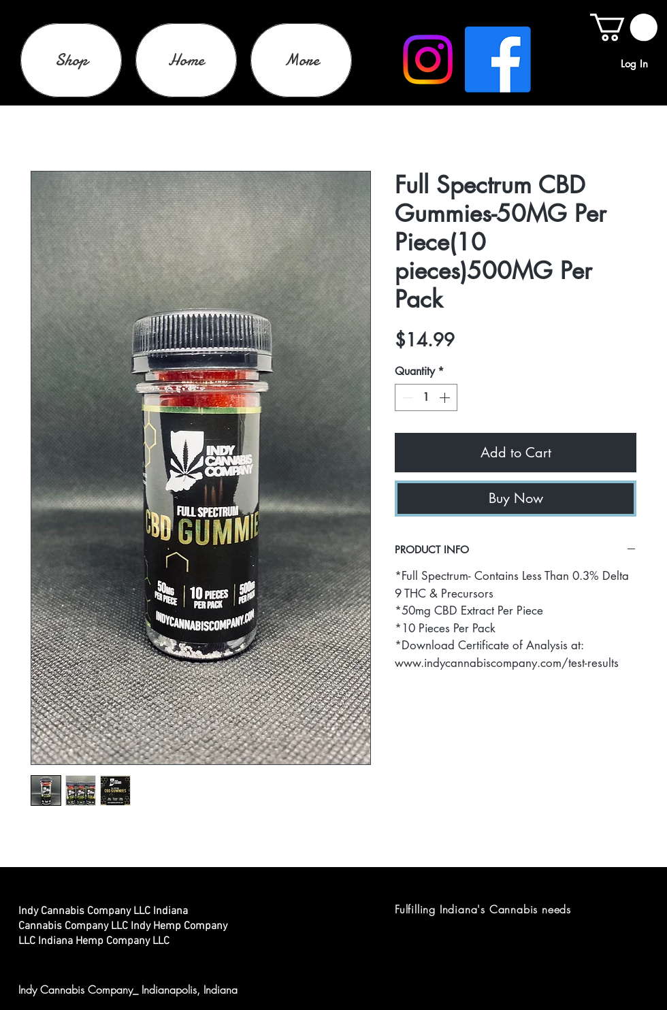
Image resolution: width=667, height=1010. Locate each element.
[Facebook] (498, 60)
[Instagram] (428, 60)
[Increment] (445, 397)
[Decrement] (406, 397)
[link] (623, 27)
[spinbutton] (426, 397)
